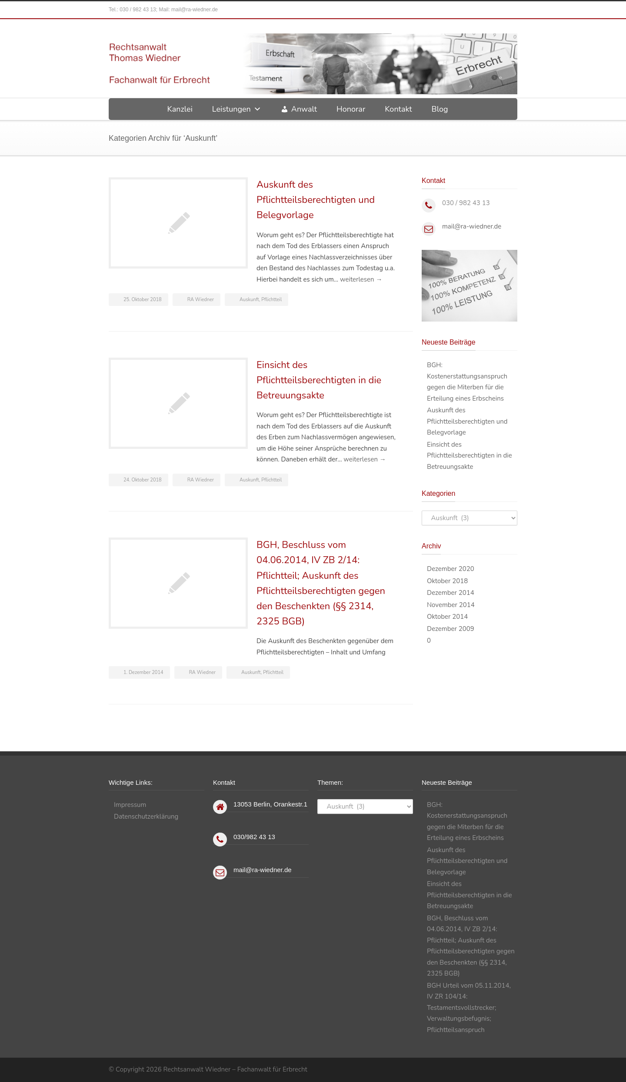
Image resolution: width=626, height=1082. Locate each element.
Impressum (130, 804)
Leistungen (236, 109)
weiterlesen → (361, 279)
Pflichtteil (271, 299)
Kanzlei (179, 109)
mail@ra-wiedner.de (194, 10)
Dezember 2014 (450, 592)
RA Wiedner (200, 299)
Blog (440, 109)
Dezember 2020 (450, 568)
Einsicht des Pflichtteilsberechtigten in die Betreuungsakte (318, 380)
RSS (508, 1068)
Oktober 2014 (447, 616)
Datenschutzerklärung (146, 816)
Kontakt (398, 109)
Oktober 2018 (447, 581)
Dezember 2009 (450, 628)
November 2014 (451, 605)
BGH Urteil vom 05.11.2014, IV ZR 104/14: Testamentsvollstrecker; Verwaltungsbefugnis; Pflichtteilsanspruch (469, 1007)
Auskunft (249, 299)
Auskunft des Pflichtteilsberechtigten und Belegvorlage (315, 200)
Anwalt (304, 109)
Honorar (350, 109)
